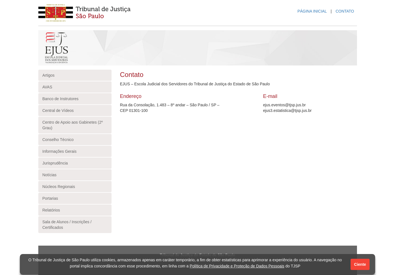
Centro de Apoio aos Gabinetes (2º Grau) (72, 125)
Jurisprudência (55, 163)
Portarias (50, 198)
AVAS (47, 87)
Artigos (48, 75)
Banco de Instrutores (60, 99)
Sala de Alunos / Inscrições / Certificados (67, 225)
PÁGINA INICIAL (312, 11)
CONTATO (344, 11)
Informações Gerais (59, 151)
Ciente (360, 264)
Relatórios (51, 210)
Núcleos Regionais (58, 186)
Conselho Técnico (58, 139)
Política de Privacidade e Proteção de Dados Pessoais (237, 266)
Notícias (49, 175)
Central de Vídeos (58, 110)
